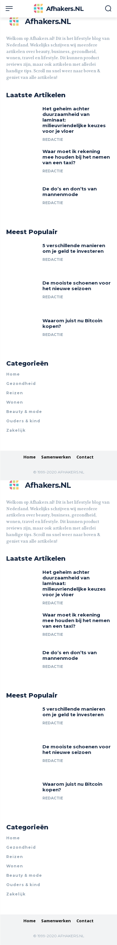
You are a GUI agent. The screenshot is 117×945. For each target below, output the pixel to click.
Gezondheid (21, 383)
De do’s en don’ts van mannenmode (69, 191)
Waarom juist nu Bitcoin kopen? (72, 323)
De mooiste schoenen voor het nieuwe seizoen (76, 285)
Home (13, 374)
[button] (108, 9)
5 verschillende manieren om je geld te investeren (73, 248)
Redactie (52, 139)
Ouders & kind (23, 421)
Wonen (14, 402)
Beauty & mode (24, 411)
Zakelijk (16, 430)
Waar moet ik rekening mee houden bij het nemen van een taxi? (76, 156)
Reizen (14, 393)
